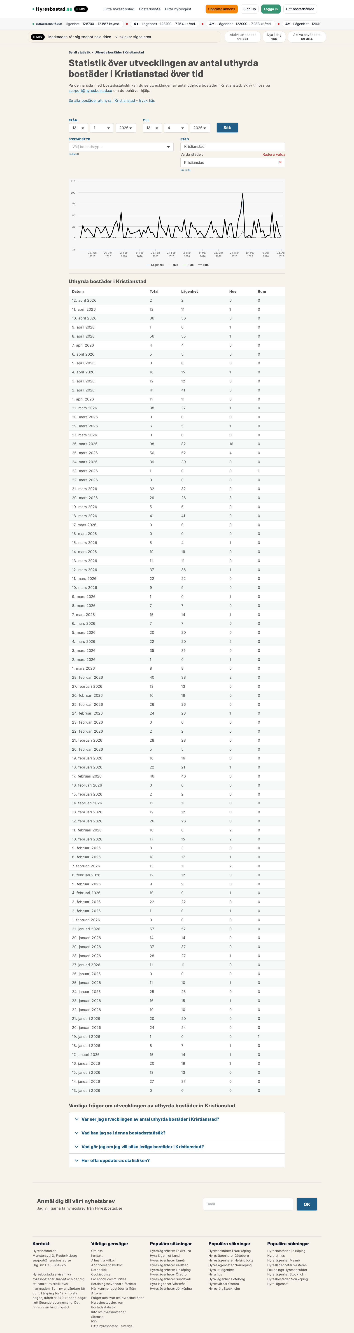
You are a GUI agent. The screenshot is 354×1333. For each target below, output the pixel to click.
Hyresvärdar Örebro (224, 1284)
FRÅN (73, 120)
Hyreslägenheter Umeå (167, 1260)
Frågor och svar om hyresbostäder (117, 1298)
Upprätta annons (221, 9)
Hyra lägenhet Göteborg (227, 1279)
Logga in (271, 9)
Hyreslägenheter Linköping (170, 1270)
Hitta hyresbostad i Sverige (112, 1326)
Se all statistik (80, 52)
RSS (94, 1321)
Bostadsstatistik (103, 1307)
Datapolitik (99, 1270)
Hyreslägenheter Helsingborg (231, 1260)
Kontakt (97, 1255)
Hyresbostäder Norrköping (287, 1279)
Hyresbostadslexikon (107, 1302)
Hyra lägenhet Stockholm (286, 1274)
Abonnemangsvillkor (106, 1265)
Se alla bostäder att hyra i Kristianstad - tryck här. (112, 100)
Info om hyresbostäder (108, 1312)
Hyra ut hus (276, 1255)
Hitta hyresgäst (178, 9)
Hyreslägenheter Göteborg (229, 1255)
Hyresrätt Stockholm (224, 1288)
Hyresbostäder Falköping (286, 1251)
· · (93, 24)
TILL (146, 120)
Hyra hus (215, 1274)
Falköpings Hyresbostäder (287, 1270)
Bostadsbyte (150, 9)
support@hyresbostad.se (90, 90)
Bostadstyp (79, 139)
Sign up (249, 9)
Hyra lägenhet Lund (165, 1255)
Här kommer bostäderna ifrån (113, 1288)
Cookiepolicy (101, 1274)
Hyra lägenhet (278, 1284)
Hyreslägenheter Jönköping (171, 1288)
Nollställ (74, 154)
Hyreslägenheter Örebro (168, 1274)
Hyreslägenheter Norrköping (230, 1265)
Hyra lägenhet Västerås (167, 1284)
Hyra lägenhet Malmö (283, 1260)
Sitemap (97, 1317)
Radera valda (274, 154)
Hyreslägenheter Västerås (287, 1265)
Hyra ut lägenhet (221, 1270)
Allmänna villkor (103, 1260)
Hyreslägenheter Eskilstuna (170, 1251)
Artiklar (96, 1293)
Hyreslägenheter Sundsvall (170, 1279)
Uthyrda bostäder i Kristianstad (119, 52)
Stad (184, 139)
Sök (227, 127)
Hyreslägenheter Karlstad (169, 1265)
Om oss (96, 1251)
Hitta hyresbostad (119, 9)
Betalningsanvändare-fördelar (114, 1284)
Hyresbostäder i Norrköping (230, 1251)
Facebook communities (108, 1279)
